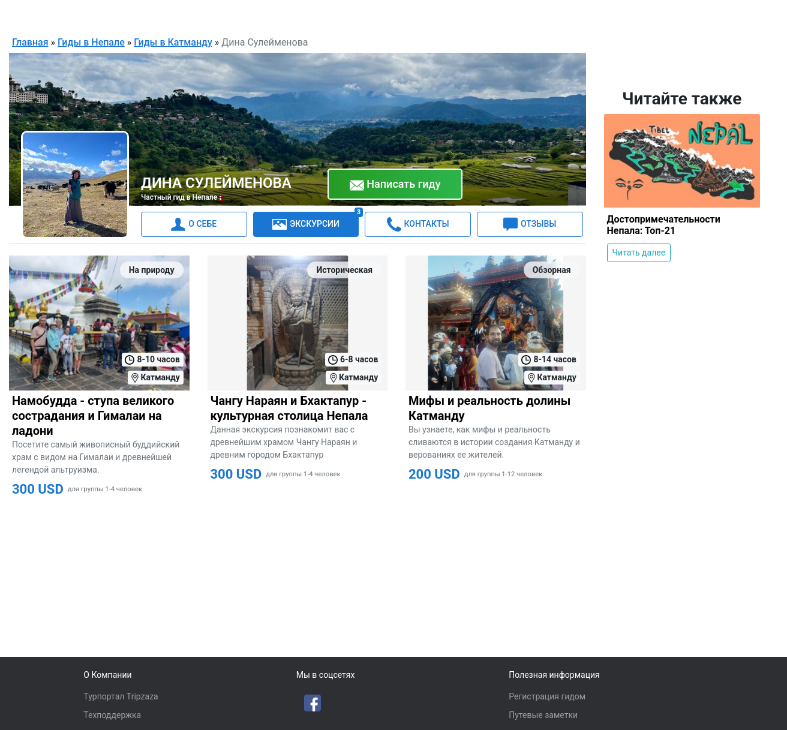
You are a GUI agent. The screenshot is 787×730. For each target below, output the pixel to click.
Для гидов (698, 14)
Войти (749, 14)
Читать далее (639, 252)
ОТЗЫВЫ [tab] (529, 224)
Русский (626, 15)
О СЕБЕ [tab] (194, 224)
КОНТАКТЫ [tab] (418, 224)
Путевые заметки (543, 715)
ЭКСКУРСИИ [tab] (315, 221)
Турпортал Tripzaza (120, 696)
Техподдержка (112, 715)
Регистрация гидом (547, 696)
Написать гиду (395, 184)
